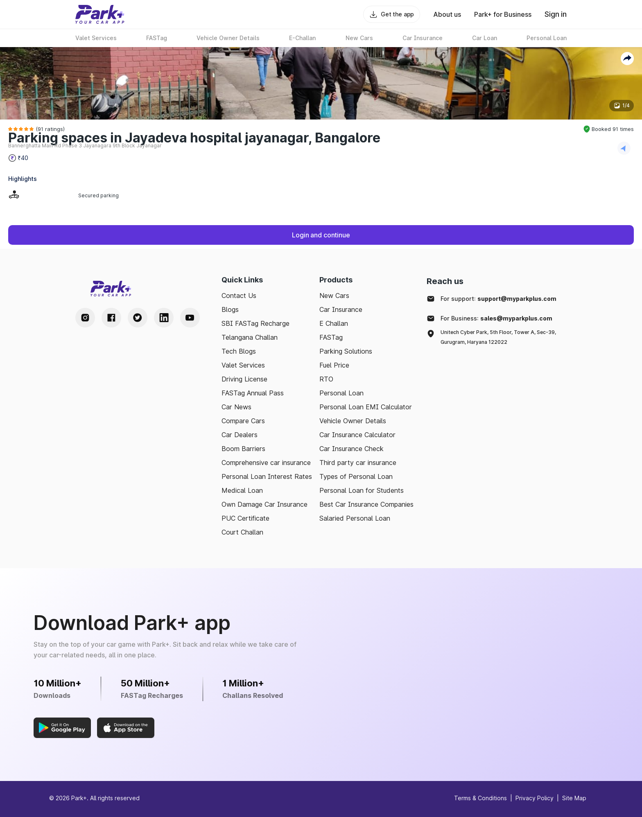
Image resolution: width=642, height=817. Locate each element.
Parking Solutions (345, 351)
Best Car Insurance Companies (366, 504)
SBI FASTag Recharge (255, 323)
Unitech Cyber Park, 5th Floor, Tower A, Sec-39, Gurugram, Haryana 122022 (498, 337)
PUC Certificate (245, 518)
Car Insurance (340, 309)
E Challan (333, 323)
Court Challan (242, 532)
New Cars (334, 295)
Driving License (244, 379)
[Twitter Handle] (137, 317)
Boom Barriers (243, 449)
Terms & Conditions (480, 797)
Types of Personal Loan (356, 476)
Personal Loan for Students (361, 490)
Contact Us (239, 295)
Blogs (230, 309)
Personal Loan (341, 393)
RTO (326, 379)
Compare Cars (243, 421)
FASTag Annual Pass (253, 393)
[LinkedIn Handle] (164, 317)
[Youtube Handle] (190, 317)
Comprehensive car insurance (266, 462)
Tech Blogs (239, 351)
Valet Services (243, 365)
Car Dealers (240, 435)
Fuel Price (334, 365)
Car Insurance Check (351, 449)
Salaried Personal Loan (354, 518)
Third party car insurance (357, 462)
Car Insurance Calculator (357, 435)
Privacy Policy (534, 797)
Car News (236, 407)
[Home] (99, 14)
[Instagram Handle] (85, 317)
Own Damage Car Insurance (264, 504)
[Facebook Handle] (111, 317)
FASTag (331, 337)
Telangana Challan (250, 337)
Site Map (574, 797)
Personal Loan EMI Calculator (365, 407)
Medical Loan (242, 490)
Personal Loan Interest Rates (267, 476)
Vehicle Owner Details (352, 421)
